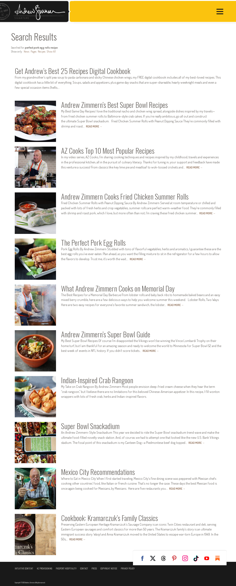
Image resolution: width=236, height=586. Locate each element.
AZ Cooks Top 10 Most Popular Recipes (107, 150)
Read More (94, 126)
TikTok (197, 558)
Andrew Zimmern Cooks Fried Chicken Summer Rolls (125, 196)
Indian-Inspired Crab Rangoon (97, 380)
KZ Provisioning (44, 568)
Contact (84, 568)
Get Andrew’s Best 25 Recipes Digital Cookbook (72, 70)
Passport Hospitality (66, 568)
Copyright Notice (108, 568)
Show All (51, 51)
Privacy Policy (128, 568)
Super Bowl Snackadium (90, 426)
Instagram (186, 558)
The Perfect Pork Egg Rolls (93, 242)
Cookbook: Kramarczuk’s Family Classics (109, 517)
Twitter (154, 558)
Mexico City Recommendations (98, 471)
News (26, 51)
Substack (219, 558)
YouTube (208, 558)
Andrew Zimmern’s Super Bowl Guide (105, 334)
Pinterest (176, 558)
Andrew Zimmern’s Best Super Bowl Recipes (114, 104)
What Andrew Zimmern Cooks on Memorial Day (117, 288)
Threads (165, 558)
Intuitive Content (24, 568)
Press (94, 568)
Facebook (143, 558)
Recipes (41, 51)
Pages (33, 51)
